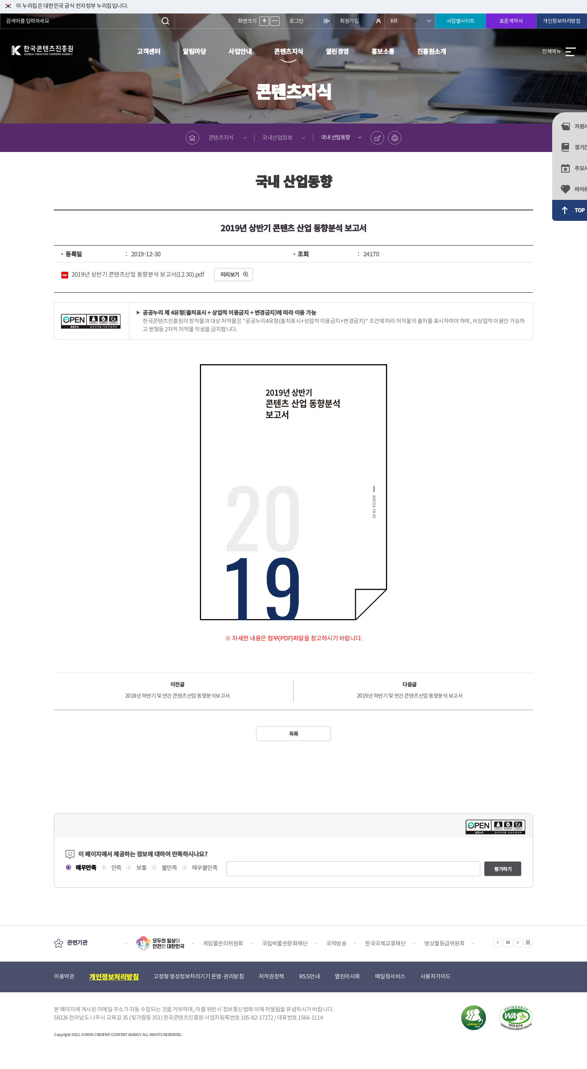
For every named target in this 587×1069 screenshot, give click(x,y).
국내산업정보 (275, 137)
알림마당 (194, 51)
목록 (293, 733)
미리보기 (229, 274)
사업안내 (240, 51)
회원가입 (349, 21)
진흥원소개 (431, 51)
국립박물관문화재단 (285, 956)
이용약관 (64, 989)
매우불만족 (209, 868)
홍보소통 (383, 51)
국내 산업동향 (334, 137)
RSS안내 (309, 989)
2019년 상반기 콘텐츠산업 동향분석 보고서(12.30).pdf (138, 274)
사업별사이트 (461, 21)
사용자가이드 (435, 989)
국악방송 (336, 956)
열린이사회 (347, 989)
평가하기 (502, 882)
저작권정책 (271, 989)
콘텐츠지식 (288, 51)
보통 (143, 868)
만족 (117, 868)
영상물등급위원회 (444, 956)
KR (393, 21)
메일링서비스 (390, 989)
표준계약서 (511, 21)
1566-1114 (310, 1030)
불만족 (172, 868)
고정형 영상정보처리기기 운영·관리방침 (198, 989)
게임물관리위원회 (223, 956)
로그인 (296, 21)
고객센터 (148, 51)
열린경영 (337, 51)
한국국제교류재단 (385, 956)
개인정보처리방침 (561, 21)
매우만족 (86, 867)
